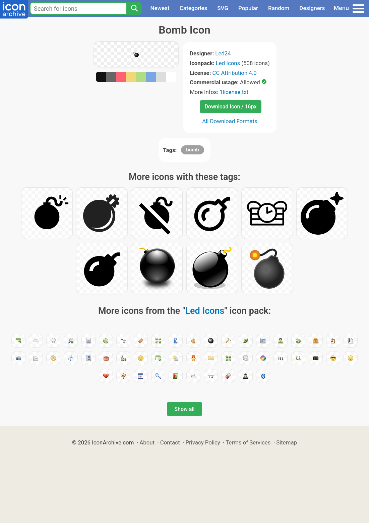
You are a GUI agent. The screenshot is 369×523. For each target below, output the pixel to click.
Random (278, 8)
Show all (184, 409)
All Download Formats (229, 121)
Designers (312, 8)
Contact (170, 442)
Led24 (223, 53)
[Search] (134, 8)
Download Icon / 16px (230, 106)
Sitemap (286, 442)
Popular (248, 8)
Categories (193, 8)
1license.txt (234, 92)
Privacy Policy (202, 442)
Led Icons (228, 63)
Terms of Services (248, 442)
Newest (159, 8)
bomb (192, 150)
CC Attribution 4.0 (234, 72)
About (147, 442)
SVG (222, 8)
